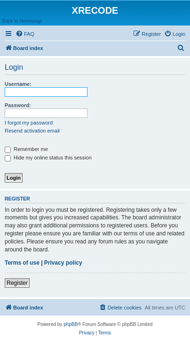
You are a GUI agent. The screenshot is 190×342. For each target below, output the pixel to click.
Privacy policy (63, 262)
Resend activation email (32, 130)
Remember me (26, 149)
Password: (18, 105)
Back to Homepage (22, 21)
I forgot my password (29, 122)
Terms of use (22, 262)
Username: (18, 84)
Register (17, 283)
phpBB (70, 324)
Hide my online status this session (48, 157)
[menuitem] (25, 34)
